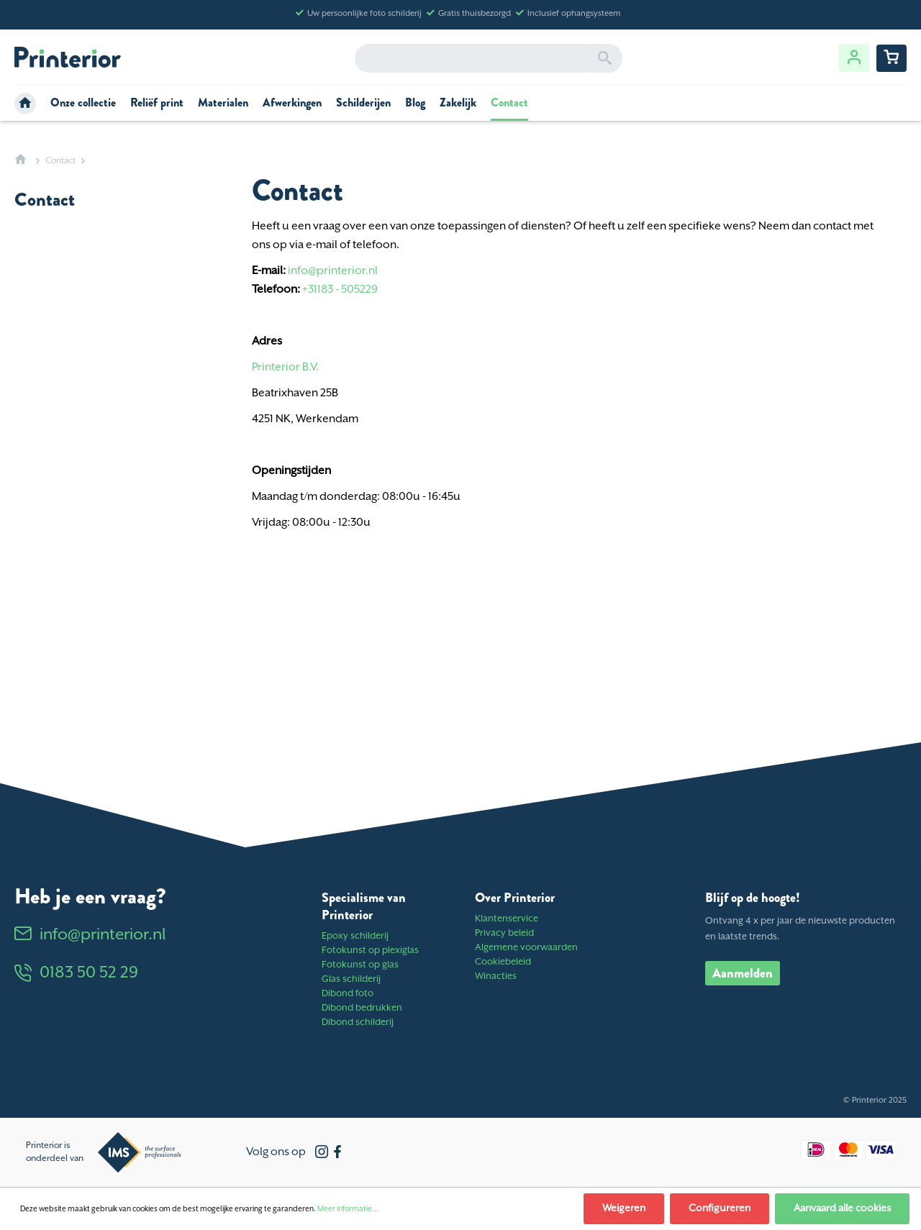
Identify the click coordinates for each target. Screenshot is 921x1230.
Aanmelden (742, 973)
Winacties (496, 976)
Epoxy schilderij (355, 936)
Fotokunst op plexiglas (370, 950)
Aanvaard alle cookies (842, 1208)
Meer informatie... (347, 1209)
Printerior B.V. (285, 367)
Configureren (719, 1208)
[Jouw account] (854, 58)
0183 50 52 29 (76, 973)
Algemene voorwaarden (526, 947)
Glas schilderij (351, 979)
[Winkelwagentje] (891, 58)
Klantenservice (506, 919)
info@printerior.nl (333, 271)
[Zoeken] (604, 58)
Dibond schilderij (358, 1022)
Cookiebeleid (503, 962)
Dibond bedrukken (362, 1008)
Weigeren (623, 1208)
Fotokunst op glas (360, 965)
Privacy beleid (504, 933)
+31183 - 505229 (340, 289)
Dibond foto (347, 993)
